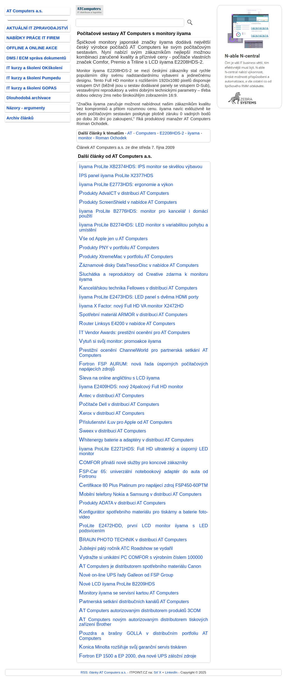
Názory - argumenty (25, 108)
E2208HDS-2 (172, 133)
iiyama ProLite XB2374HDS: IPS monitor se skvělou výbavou (140, 166)
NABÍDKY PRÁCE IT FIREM (32, 38)
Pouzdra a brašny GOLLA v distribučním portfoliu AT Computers (143, 636)
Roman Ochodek (111, 138)
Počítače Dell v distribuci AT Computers (119, 404)
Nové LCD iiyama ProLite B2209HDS (117, 583)
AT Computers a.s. (24, 11)
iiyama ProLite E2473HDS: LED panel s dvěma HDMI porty (138, 296)
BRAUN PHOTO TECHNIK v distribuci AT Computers (133, 539)
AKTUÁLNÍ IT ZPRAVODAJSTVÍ (37, 28)
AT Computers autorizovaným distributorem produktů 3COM (140, 610)
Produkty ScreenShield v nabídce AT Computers (128, 202)
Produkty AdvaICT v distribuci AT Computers (124, 193)
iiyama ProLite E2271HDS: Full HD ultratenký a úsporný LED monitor (143, 451)
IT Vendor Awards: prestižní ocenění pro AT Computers (134, 332)
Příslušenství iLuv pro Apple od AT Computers (125, 422)
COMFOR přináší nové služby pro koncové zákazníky (133, 462)
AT (129, 133)
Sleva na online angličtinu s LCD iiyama (119, 377)
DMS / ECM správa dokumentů (36, 58)
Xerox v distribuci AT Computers (111, 413)
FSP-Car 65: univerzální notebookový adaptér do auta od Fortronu (143, 474)
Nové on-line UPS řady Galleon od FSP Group (126, 574)
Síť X (157, 672)
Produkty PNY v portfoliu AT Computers (119, 247)
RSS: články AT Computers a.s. (104, 672)
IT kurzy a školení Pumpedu (33, 78)
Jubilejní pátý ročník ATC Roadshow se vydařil (126, 548)
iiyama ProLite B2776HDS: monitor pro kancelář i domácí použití (143, 214)
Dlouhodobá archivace (28, 98)
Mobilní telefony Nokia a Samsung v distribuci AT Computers (140, 494)
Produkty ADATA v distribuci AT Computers (122, 502)
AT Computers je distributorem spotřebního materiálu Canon (140, 566)
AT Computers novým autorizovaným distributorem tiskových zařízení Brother (143, 622)
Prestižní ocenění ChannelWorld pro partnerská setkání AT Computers (143, 353)
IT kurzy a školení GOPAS (31, 88)
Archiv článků (20, 118)
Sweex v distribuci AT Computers (112, 430)
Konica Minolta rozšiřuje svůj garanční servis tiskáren (133, 646)
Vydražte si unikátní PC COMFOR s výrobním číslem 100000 (141, 557)
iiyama (194, 133)
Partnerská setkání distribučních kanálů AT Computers (134, 601)
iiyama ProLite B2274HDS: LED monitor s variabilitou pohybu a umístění (143, 227)
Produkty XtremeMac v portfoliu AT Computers (126, 256)
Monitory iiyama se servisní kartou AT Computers (129, 592)
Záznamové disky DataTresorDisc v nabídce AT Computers (138, 265)
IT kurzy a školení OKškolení (34, 68)
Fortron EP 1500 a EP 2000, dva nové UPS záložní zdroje (137, 655)
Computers (146, 133)
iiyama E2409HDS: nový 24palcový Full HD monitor (131, 386)
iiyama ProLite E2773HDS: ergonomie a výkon (126, 184)
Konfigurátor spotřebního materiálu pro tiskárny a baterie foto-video (143, 514)
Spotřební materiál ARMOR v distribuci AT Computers (133, 314)
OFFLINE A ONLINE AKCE (31, 48)
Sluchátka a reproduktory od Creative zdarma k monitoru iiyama (143, 277)
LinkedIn (171, 672)
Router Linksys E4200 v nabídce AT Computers (127, 323)
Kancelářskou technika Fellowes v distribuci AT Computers (138, 287)
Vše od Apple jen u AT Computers (113, 238)
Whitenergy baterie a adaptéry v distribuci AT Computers (136, 439)
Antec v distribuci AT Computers (111, 395)
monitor (85, 138)
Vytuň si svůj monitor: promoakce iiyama (120, 341)
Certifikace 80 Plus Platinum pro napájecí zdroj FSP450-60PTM (143, 485)
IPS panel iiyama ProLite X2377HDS (116, 175)
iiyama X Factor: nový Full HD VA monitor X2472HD (131, 305)
